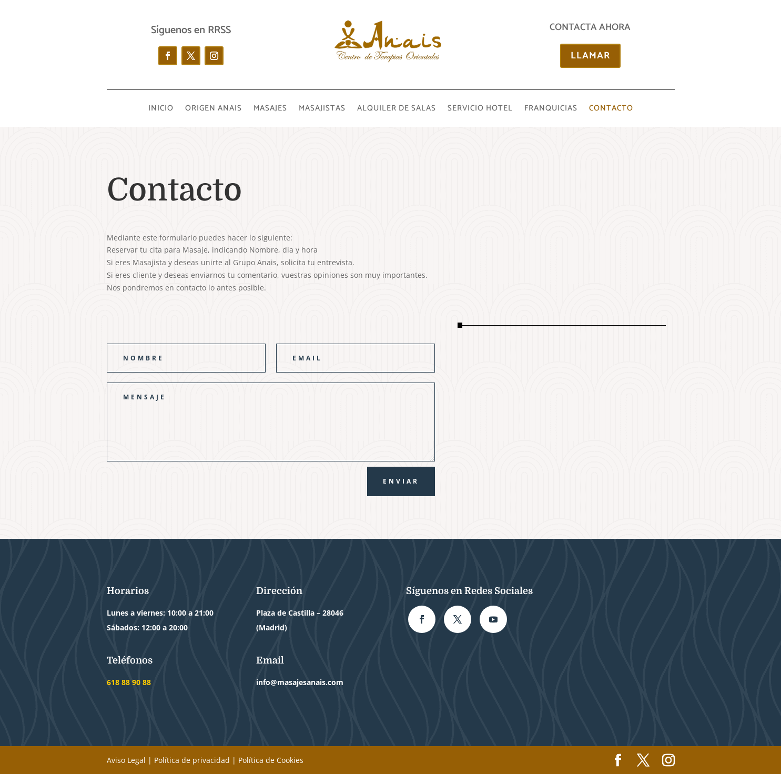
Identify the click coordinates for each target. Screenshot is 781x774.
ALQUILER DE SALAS (396, 110)
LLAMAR (590, 56)
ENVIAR (401, 481)
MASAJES (270, 110)
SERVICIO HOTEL (480, 110)
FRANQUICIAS (550, 110)
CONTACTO (611, 110)
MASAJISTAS (322, 110)
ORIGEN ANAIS (213, 110)
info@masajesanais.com (299, 682)
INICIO (161, 110)
